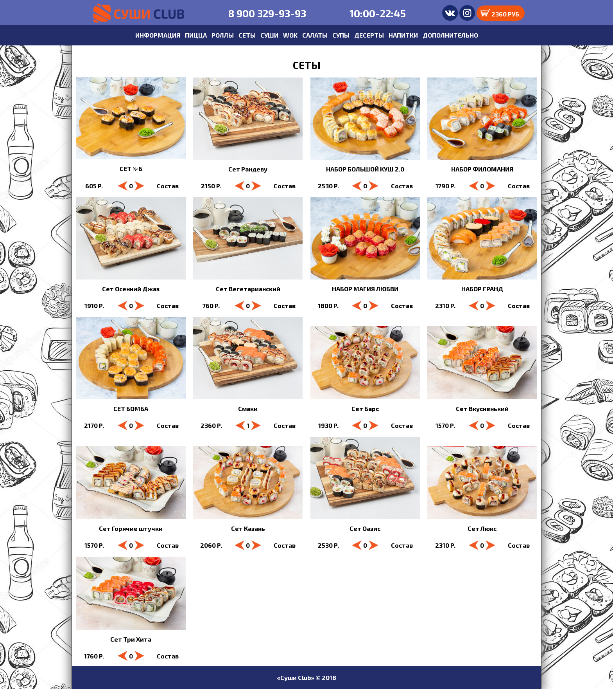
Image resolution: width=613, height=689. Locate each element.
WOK (290, 35)
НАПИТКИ (403, 35)
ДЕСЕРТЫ (369, 35)
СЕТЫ (247, 35)
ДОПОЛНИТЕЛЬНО (450, 35)
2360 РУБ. (500, 13)
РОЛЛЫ (223, 35)
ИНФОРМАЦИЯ (157, 35)
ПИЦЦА (196, 35)
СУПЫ (341, 35)
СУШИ (269, 35)
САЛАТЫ (315, 35)
